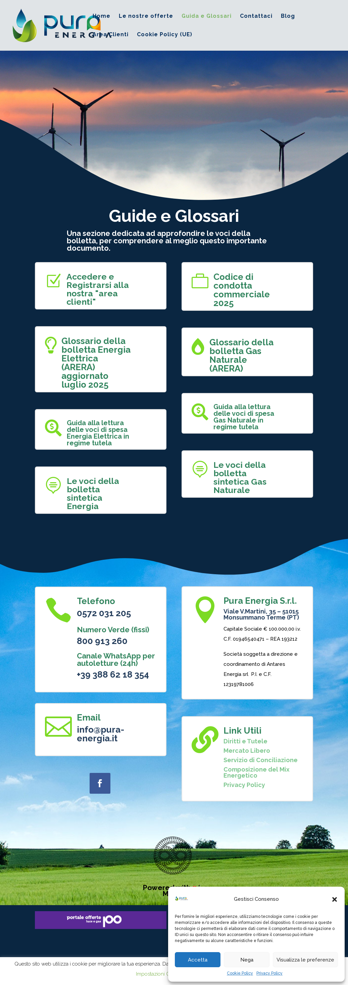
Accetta (197, 960)
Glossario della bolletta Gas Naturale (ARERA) (241, 355)
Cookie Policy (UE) (164, 35)
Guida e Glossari (207, 16)
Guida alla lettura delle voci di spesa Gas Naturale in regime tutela (243, 417)
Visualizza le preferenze (305, 960)
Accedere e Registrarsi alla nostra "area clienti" (97, 289)
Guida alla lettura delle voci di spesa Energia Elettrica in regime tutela (98, 433)
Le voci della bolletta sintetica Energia (93, 493)
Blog (288, 16)
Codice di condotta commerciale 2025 (241, 290)
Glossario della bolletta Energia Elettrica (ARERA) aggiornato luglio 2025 (96, 363)
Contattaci (256, 16)
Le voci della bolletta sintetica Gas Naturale (239, 477)
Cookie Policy (240, 973)
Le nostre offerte (146, 16)
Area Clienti (111, 35)
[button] (334, 899)
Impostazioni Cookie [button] (159, 974)
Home (101, 16)
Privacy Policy (269, 973)
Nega (246, 960)
